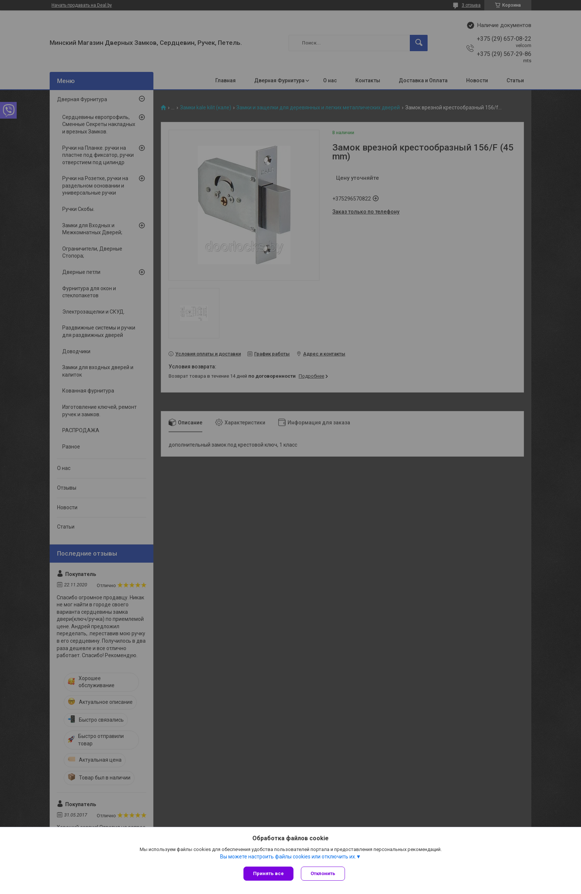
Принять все (268, 873)
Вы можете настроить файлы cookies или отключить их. (288, 857)
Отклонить (323, 873)
